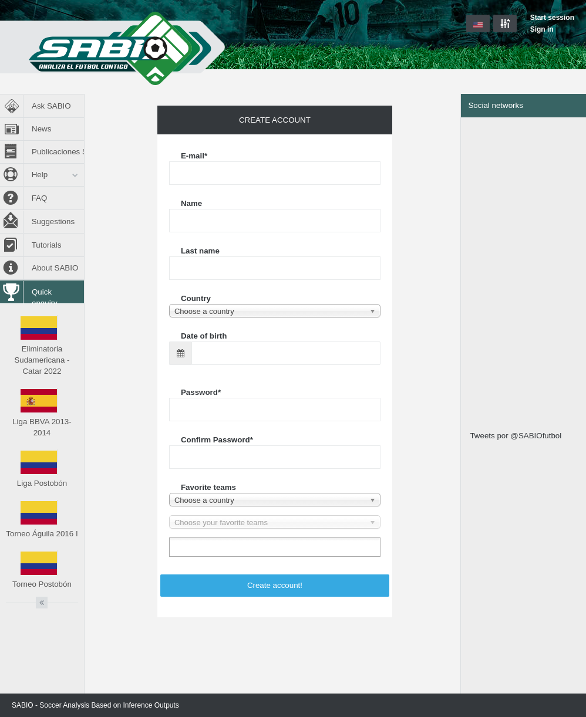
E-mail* (194, 155)
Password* (201, 392)
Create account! (274, 585)
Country (196, 298)
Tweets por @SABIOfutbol (515, 435)
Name (191, 203)
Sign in (542, 29)
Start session (552, 17)
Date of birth (204, 336)
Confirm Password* (217, 439)
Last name (200, 250)
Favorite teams (208, 487)
